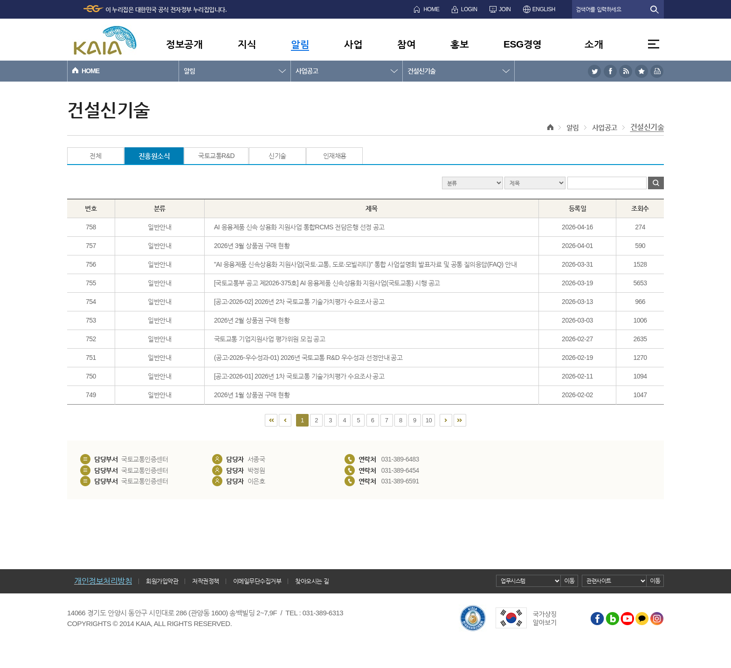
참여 (406, 44)
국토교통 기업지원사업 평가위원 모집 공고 (269, 339)
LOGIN (469, 9)
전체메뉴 (653, 44)
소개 (594, 44)
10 (429, 420)
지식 (247, 44)
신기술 (277, 155)
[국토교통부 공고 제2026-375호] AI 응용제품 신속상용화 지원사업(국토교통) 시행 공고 (327, 283)
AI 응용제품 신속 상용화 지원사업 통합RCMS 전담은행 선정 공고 (299, 227)
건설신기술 (421, 71)
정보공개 (184, 44)
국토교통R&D (216, 155)
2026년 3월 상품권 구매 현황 (252, 245)
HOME (431, 9)
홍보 (459, 44)
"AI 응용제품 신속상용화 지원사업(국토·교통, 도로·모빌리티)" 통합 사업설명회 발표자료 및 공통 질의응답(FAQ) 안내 (365, 264)
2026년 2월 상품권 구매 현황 (252, 320)
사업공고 (307, 71)
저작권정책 (205, 581)
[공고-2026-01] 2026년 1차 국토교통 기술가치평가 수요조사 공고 (299, 376)
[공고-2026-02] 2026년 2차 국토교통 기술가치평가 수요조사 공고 (299, 301)
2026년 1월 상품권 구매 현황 (252, 395)
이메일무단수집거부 (257, 581)
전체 (95, 155)
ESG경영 (522, 44)
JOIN (504, 9)
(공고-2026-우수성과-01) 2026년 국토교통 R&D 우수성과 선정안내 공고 (308, 357)
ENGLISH (543, 9)
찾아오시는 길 (312, 581)
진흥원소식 (154, 156)
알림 (300, 44)
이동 (569, 580)
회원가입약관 (162, 581)
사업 (353, 44)
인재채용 (334, 155)
